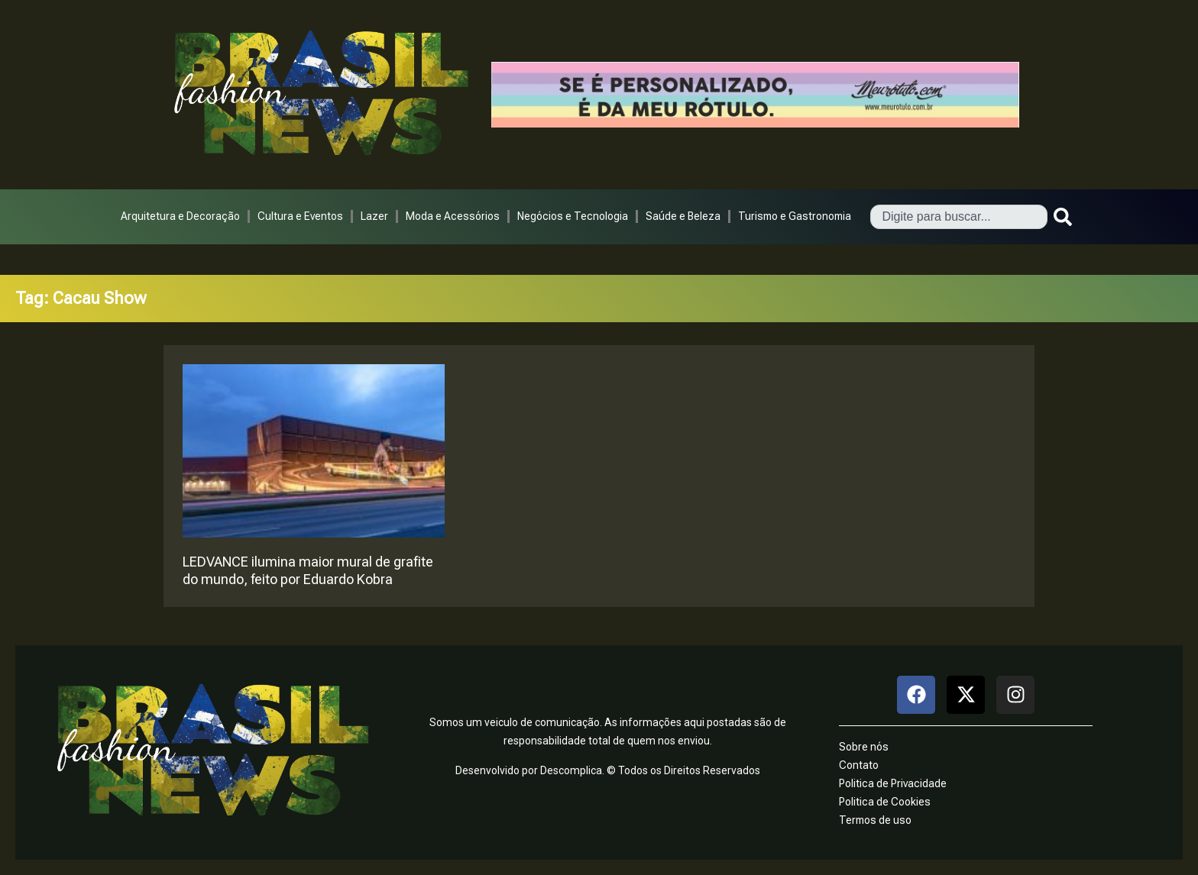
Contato (859, 765)
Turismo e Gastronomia (794, 216)
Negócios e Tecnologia (572, 216)
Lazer (374, 216)
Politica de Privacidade (893, 783)
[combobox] (958, 217)
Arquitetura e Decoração (180, 216)
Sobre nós (864, 747)
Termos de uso (875, 820)
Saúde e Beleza (683, 216)
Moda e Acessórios (453, 216)
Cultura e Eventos (300, 216)
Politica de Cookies (885, 802)
